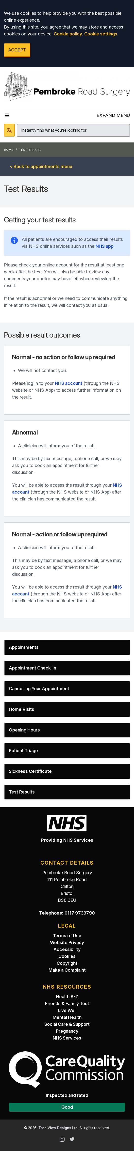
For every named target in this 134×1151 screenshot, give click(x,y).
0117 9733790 (80, 913)
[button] (67, 647)
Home (8, 150)
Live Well (67, 1010)
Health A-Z (67, 996)
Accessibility (67, 949)
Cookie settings (100, 33)
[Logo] (67, 86)
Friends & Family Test (67, 1003)
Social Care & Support (67, 1024)
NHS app (105, 246)
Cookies (67, 956)
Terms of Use (67, 935)
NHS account (68, 383)
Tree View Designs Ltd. (58, 1128)
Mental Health (67, 1017)
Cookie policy (68, 33)
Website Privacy (67, 942)
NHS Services (67, 1038)
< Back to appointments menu (41, 166)
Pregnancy (67, 1031)
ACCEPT (17, 49)
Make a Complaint (67, 970)
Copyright (67, 963)
